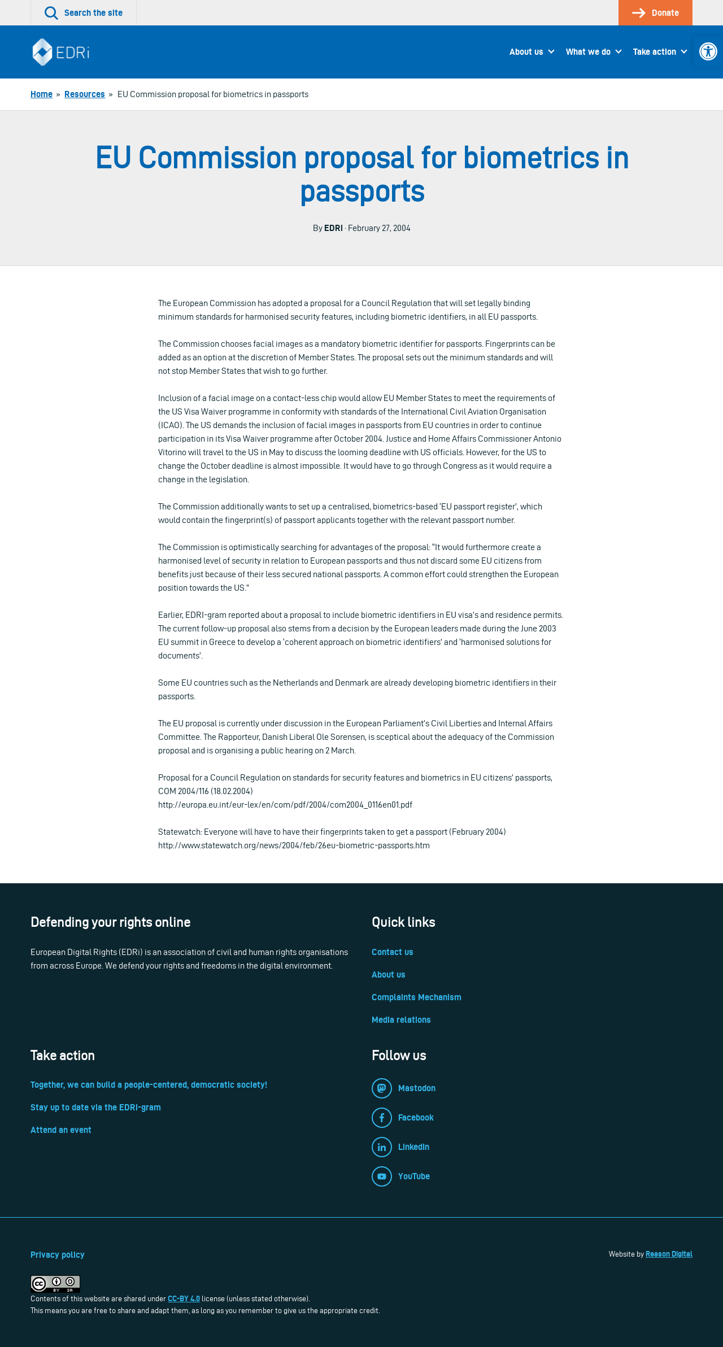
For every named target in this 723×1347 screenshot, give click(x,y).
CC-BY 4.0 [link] (184, 1298)
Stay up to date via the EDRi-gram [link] (96, 1107)
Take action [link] (654, 51)
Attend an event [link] (61, 1130)
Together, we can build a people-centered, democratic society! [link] (149, 1084)
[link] (708, 51)
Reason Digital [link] (669, 1253)
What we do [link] (588, 51)
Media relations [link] (401, 1020)
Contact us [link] (392, 952)
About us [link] (526, 51)
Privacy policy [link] (58, 1254)
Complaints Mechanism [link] (416, 997)
